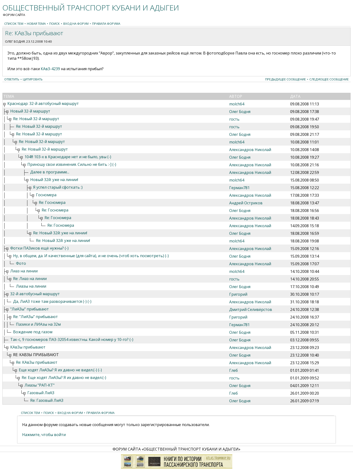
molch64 (236, 104)
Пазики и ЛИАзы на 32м (38, 324)
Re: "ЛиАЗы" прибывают (35, 316)
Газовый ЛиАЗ (40, 392)
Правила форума (106, 23)
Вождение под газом (32, 331)
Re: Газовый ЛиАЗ (46, 400)
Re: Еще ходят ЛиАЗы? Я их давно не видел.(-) (64, 377)
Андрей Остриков (246, 203)
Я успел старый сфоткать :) (58, 187)
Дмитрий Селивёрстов (250, 309)
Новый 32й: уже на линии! (54, 179)
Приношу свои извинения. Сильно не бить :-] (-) (71, 164)
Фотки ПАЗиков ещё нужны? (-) (39, 248)
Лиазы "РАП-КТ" (40, 385)
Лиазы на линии (31, 286)
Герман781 (239, 187)
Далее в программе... (49, 172)
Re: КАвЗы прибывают (36, 362)
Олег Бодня (15, 41)
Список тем (13, 23)
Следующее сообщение (329, 79)
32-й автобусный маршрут (35, 293)
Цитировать (33, 79)
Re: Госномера (52, 202)
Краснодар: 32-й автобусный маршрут (43, 103)
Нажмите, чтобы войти (44, 434)
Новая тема (36, 23)
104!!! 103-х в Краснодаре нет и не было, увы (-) (68, 156)
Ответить (11, 79)
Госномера (46, 194)
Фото (21, 263)
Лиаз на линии (24, 271)
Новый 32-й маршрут (30, 111)
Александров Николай (250, 149)
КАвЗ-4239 (50, 68)
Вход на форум (76, 23)
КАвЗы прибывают (27, 347)
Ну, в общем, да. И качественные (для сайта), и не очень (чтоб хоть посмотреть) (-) (91, 255)
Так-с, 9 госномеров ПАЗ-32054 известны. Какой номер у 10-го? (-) (71, 339)
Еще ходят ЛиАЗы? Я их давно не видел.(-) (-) (60, 370)
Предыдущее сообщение (285, 79)
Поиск (54, 23)
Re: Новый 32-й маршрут (36, 118)
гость (234, 119)
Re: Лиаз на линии (30, 278)
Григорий (238, 294)
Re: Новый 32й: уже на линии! (60, 233)
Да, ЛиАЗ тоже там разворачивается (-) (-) (52, 301)
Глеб (233, 370)
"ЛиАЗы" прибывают (29, 309)
